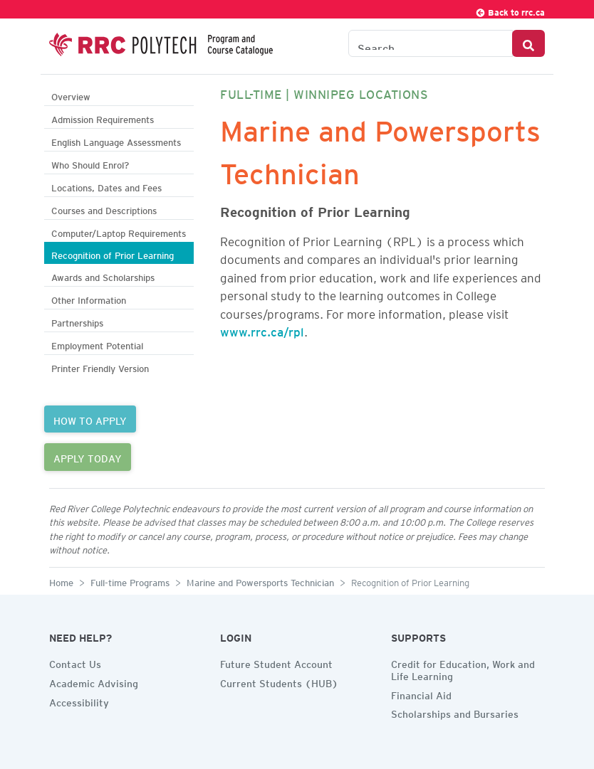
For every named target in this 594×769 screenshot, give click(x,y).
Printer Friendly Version (100, 367)
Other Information (88, 298)
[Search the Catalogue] (430, 43)
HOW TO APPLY (90, 419)
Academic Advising (93, 681)
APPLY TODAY (87, 456)
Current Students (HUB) (279, 681)
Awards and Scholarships (103, 275)
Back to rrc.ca (510, 10)
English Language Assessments (116, 140)
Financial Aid (421, 693)
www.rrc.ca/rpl (262, 329)
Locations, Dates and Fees (106, 186)
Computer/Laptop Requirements (118, 231)
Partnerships (77, 321)
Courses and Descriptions (104, 209)
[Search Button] (528, 43)
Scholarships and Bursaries (455, 712)
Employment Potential (97, 344)
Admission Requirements (102, 118)
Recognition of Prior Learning (112, 253)
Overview (70, 95)
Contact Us (75, 662)
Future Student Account (276, 662)
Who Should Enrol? (90, 163)
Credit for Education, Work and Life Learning (463, 668)
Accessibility (79, 700)
